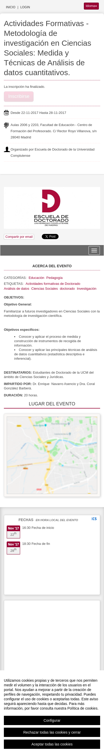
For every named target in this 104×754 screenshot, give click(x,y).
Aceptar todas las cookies (52, 744)
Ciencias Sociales (44, 288)
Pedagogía (54, 278)
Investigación (87, 288)
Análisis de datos (16, 288)
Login (25, 7)
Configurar (52, 720)
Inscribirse (18, 96)
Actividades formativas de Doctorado (53, 284)
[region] (52, 712)
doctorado (67, 288)
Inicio (10, 7)
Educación (36, 278)
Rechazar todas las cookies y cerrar (52, 732)
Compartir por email (19, 237)
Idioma (91, 6)
